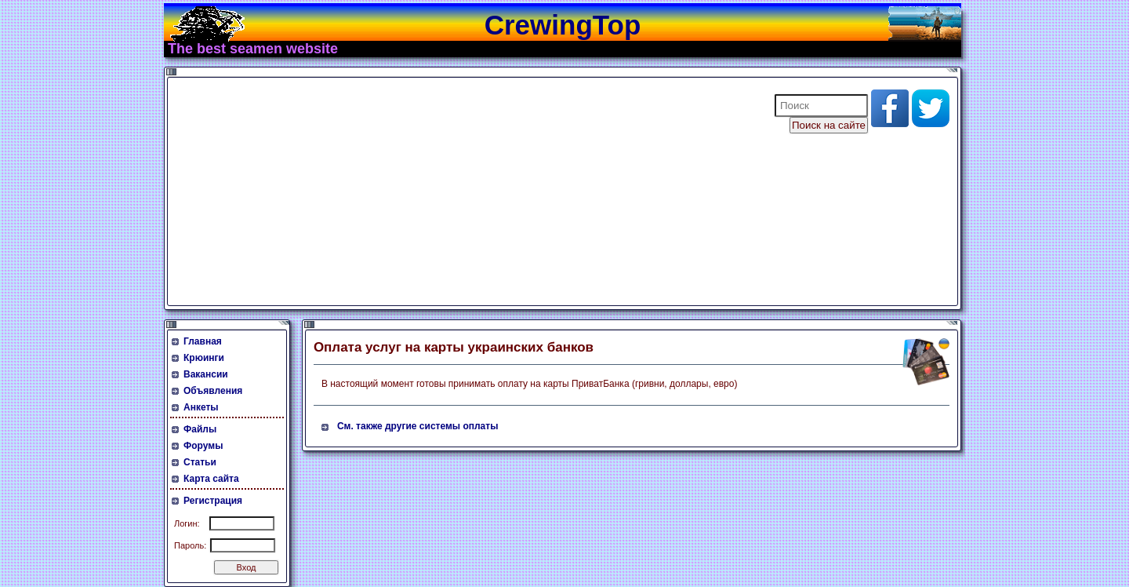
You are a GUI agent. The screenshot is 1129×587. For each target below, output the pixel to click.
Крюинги (203, 357)
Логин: (187, 523)
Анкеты (201, 407)
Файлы (199, 429)
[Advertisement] (461, 191)
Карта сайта (211, 478)
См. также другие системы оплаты (418, 426)
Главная (202, 341)
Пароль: (190, 545)
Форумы (203, 445)
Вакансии (205, 374)
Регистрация (212, 500)
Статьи (199, 462)
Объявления (212, 390)
